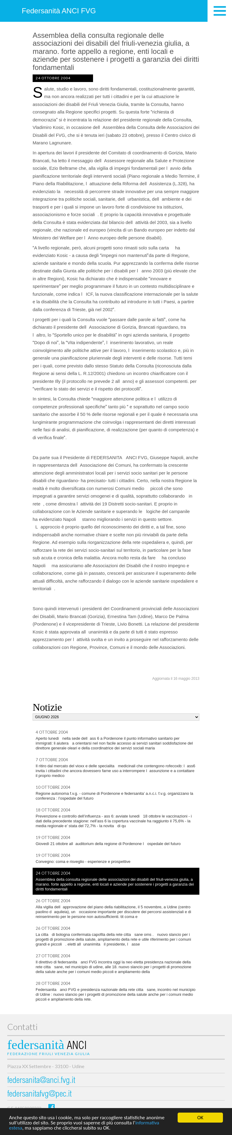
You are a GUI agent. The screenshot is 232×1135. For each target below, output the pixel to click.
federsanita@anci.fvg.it (41, 1081)
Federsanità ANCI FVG (59, 11)
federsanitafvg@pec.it (39, 1094)
